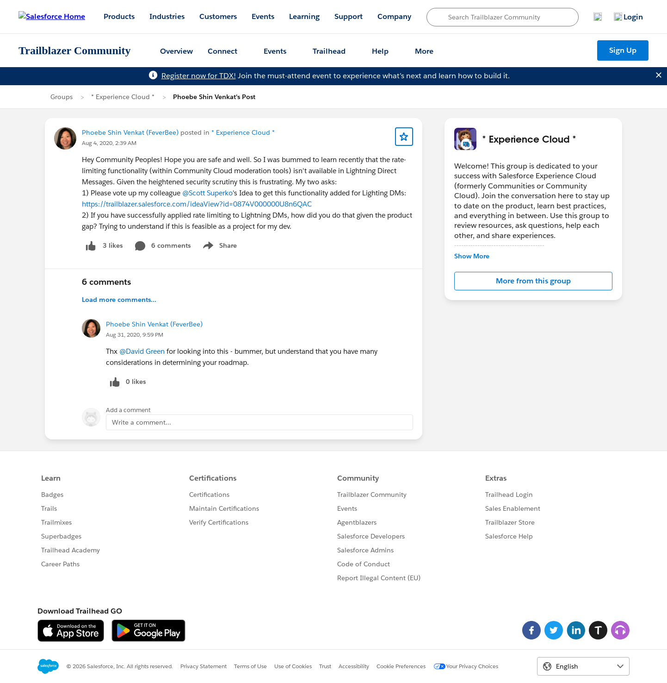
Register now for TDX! (198, 76)
